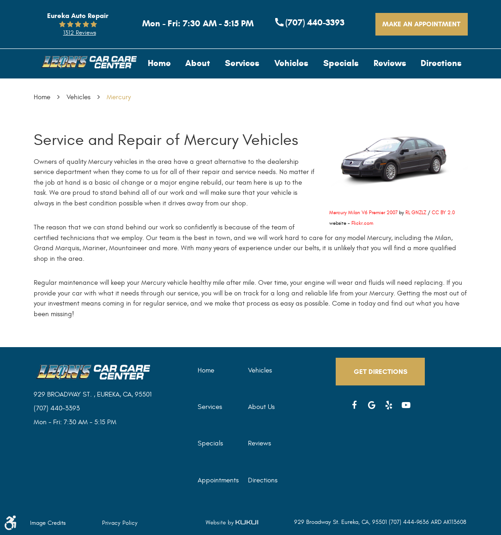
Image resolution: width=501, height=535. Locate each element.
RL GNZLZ (415, 213)
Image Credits (48, 523)
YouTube (406, 405)
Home (159, 63)
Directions (441, 63)
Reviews (390, 63)
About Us (261, 407)
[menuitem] (159, 63)
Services (242, 63)
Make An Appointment (421, 24)
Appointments (218, 480)
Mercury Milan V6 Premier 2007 (363, 213)
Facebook (354, 405)
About (197, 63)
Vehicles (291, 63)
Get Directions (380, 371)
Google (371, 405)
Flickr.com (362, 223)
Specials (341, 63)
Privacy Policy (120, 523)
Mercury (119, 97)
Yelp (389, 405)
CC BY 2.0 (443, 213)
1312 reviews (79, 32)
